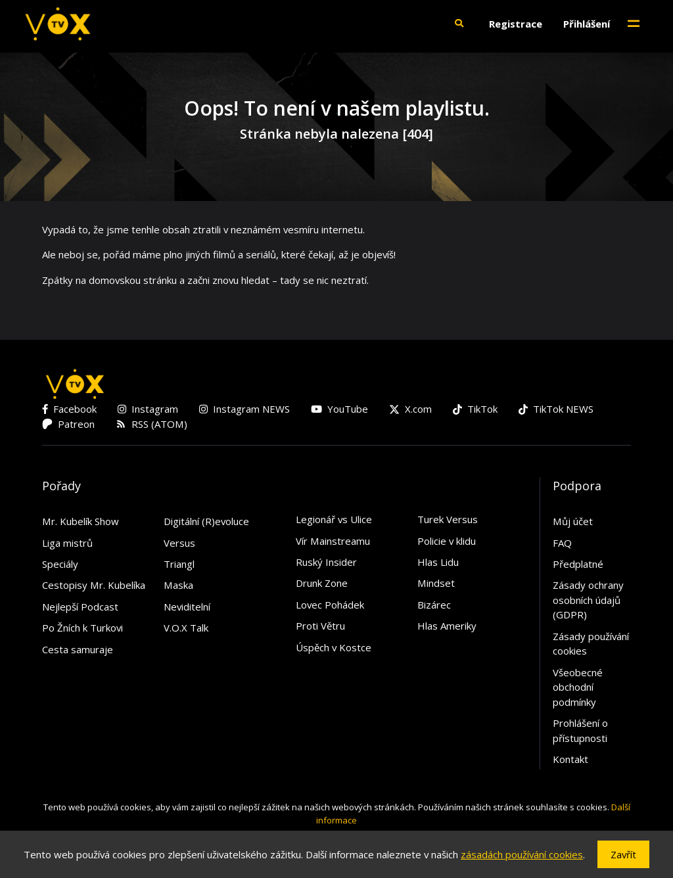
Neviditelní (187, 606)
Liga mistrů (67, 542)
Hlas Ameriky (446, 625)
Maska (178, 584)
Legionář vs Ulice (334, 519)
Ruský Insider (326, 561)
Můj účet (573, 521)
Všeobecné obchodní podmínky (578, 687)
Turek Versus (447, 519)
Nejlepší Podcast (80, 606)
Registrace (515, 23)
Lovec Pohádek (330, 604)
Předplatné (578, 563)
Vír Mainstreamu (333, 540)
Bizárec (434, 604)
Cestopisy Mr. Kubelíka (93, 584)
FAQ (562, 542)
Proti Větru (320, 625)
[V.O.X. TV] (58, 23)
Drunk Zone (322, 582)
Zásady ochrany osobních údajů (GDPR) (588, 599)
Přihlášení (586, 23)
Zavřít (623, 854)
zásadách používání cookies (522, 854)
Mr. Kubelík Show (80, 521)
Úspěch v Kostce (333, 647)
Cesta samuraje (77, 649)
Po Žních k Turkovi (82, 627)
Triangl (179, 563)
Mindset (436, 582)
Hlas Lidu (438, 561)
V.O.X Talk (186, 627)
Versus (179, 542)
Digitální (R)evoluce (206, 521)
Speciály (60, 563)
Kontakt (570, 759)
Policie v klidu (446, 540)
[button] (458, 23)
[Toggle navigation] (633, 24)
